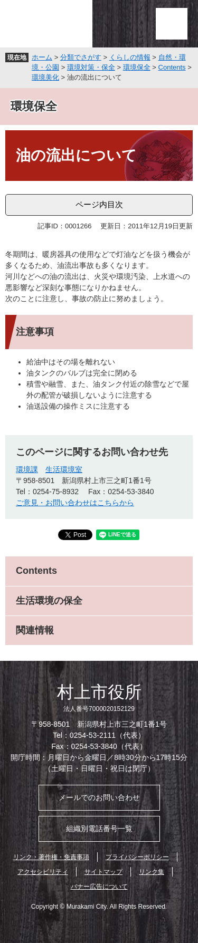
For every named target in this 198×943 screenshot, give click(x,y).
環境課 (27, 469)
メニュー (171, 24)
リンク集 (151, 871)
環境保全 (136, 67)
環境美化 (45, 77)
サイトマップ (103, 871)
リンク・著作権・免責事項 (51, 857)
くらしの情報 (129, 57)
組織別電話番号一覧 (99, 828)
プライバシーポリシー (137, 857)
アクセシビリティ (42, 871)
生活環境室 (63, 469)
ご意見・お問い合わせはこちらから (75, 502)
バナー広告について (99, 886)
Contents (172, 67)
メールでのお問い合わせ (99, 797)
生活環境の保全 (49, 600)
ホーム (42, 57)
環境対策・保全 (91, 67)
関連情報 (35, 630)
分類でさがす (80, 57)
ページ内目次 (99, 204)
